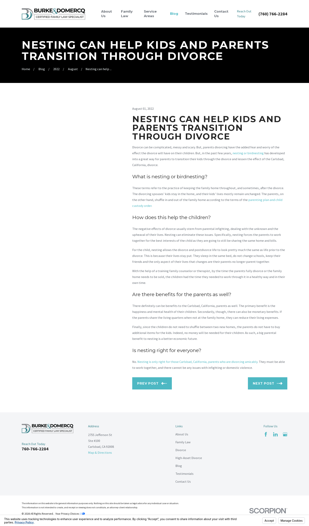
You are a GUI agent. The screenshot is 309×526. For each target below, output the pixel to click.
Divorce (180, 450)
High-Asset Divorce (188, 458)
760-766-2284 (35, 449)
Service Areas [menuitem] (150, 13)
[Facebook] (265, 434)
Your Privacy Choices (70, 513)
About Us (181, 434)
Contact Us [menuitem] (221, 13)
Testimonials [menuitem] (196, 14)
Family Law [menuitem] (127, 13)
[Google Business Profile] (285, 434)
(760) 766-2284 (272, 14)
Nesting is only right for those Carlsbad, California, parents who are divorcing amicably (197, 362)
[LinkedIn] (275, 434)
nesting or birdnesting (248, 153)
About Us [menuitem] (106, 13)
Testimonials (184, 474)
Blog (178, 466)
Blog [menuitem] (174, 14)
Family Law (183, 442)
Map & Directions (100, 453)
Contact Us (183, 482)
